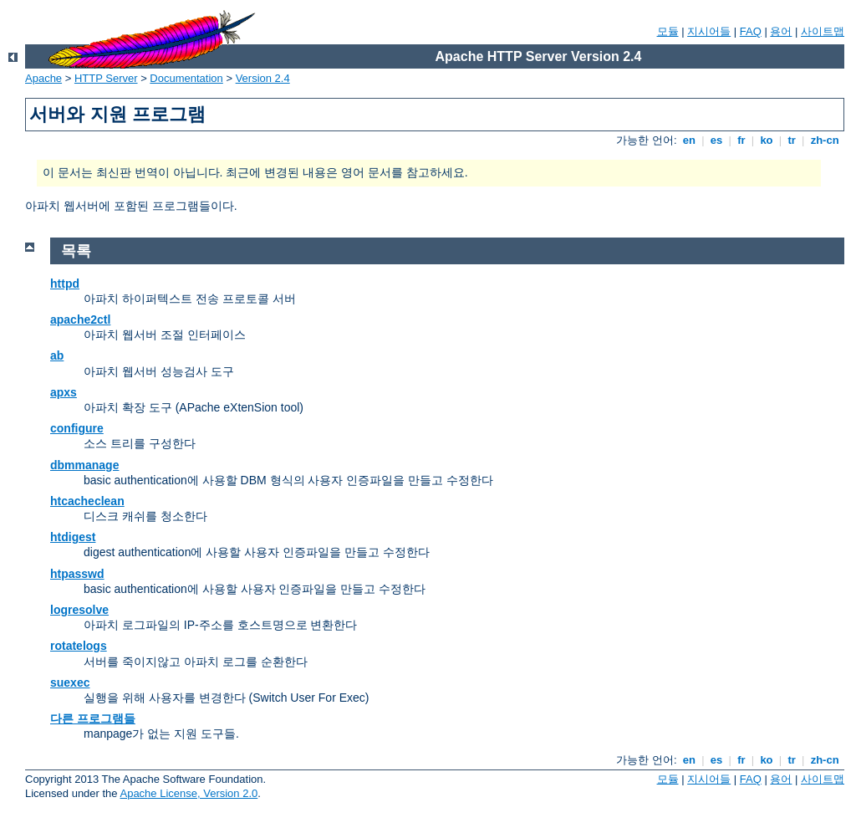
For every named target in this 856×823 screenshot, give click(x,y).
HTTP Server (106, 78)
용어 (781, 31)
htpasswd (77, 573)
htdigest (72, 537)
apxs (63, 392)
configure (77, 428)
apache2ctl (80, 319)
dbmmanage (84, 465)
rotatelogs (78, 645)
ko (766, 140)
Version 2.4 (263, 78)
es (716, 140)
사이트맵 (822, 31)
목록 (76, 251)
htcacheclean (87, 501)
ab (57, 355)
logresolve (79, 609)
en (689, 140)
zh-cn (825, 140)
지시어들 (709, 31)
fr (742, 140)
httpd (64, 283)
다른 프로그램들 (92, 718)
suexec (69, 682)
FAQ (751, 31)
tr (792, 140)
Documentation (186, 78)
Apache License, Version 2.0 (188, 793)
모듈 (668, 31)
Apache (43, 78)
